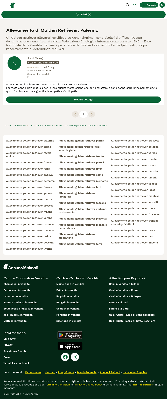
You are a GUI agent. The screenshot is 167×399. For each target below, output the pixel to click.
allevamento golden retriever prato (133, 236)
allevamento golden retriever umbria (134, 177)
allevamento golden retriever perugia (82, 162)
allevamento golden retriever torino (28, 146)
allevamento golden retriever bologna (134, 146)
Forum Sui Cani (118, 302)
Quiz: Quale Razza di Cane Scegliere (132, 314)
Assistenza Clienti (14, 351)
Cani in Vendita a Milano (124, 284)
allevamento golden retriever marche (134, 171)
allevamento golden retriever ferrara (29, 187)
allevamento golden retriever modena (30, 230)
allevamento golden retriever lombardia (77, 195)
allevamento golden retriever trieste (134, 159)
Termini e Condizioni (16, 363)
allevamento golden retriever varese (134, 153)
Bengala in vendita (68, 302)
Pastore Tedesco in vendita (20, 302)
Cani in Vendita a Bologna (125, 296)
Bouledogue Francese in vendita (23, 308)
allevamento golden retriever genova (29, 193)
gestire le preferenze (143, 385)
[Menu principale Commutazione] (4, 5)
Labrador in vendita (15, 296)
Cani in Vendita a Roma (123, 290)
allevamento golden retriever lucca (133, 230)
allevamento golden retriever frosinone (135, 214)
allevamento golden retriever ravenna (30, 224)
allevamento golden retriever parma (81, 140)
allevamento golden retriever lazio (80, 187)
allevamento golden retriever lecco (133, 189)
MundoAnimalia (86, 372)
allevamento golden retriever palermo (30, 140)
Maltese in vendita (15, 321)
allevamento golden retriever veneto (134, 183)
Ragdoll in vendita (67, 296)
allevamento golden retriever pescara (30, 242)
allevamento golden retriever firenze (29, 162)
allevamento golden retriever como (81, 174)
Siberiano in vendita (68, 321)
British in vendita (67, 290)
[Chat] (134, 5)
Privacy (7, 344)
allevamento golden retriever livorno (29, 248)
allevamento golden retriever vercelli (134, 202)
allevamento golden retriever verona (29, 218)
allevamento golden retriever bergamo (30, 181)
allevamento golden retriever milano (29, 211)
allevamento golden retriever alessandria (77, 236)
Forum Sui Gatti (119, 308)
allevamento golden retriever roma (28, 168)
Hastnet (50, 372)
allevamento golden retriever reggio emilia (28, 154)
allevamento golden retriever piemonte (83, 181)
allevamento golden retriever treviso (134, 208)
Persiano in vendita (68, 314)
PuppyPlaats (66, 372)
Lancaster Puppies (135, 372)
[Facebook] (65, 357)
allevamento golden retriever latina (28, 236)
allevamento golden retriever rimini (81, 168)
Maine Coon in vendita (70, 284)
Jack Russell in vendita (18, 314)
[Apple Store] (70, 346)
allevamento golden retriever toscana (82, 202)
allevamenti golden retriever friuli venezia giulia (80, 148)
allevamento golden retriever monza (29, 199)
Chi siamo (9, 338)
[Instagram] (75, 357)
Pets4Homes (33, 372)
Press (6, 357)
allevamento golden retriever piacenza (83, 218)
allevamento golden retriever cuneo (133, 165)
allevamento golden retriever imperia (134, 242)
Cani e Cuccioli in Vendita (25, 278)
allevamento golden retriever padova (29, 174)
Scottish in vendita (68, 308)
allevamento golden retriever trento (81, 156)
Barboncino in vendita (17, 290)
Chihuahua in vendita (16, 284)
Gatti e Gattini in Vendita (78, 278)
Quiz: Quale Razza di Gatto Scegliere (132, 321)
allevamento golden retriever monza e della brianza (83, 226)
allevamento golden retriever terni (80, 244)
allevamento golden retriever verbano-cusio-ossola (83, 211)
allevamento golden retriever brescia (29, 205)
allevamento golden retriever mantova (135, 196)
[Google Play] (70, 335)
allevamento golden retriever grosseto (135, 140)
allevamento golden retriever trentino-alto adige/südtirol (135, 222)
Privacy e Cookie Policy (87, 384)
